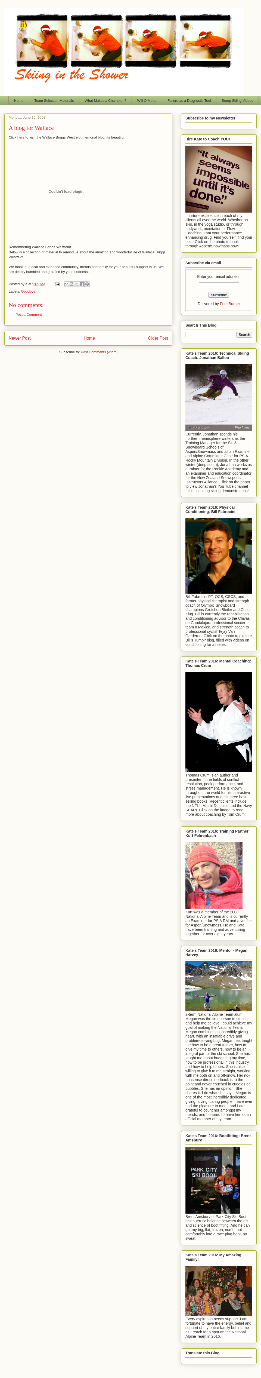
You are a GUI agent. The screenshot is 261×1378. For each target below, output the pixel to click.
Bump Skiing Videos (237, 101)
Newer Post (20, 338)
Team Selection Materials (54, 101)
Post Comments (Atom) (99, 352)
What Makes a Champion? (105, 101)
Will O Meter (147, 101)
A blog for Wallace (31, 127)
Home (19, 101)
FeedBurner (230, 304)
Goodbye (28, 291)
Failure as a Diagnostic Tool (189, 101)
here (20, 137)
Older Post (158, 338)
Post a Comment (28, 314)
